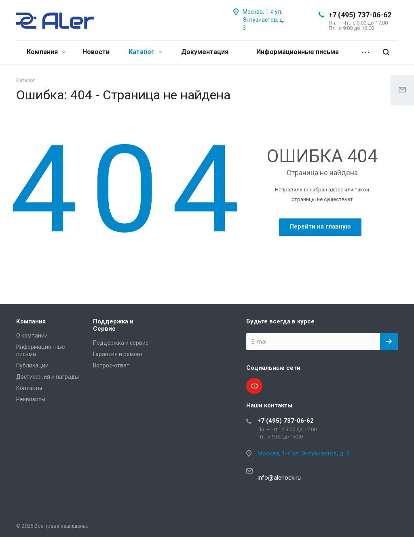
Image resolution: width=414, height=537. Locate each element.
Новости (96, 52)
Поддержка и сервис (120, 343)
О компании (32, 335)
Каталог (145, 52)
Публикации (32, 365)
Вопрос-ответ (111, 365)
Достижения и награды (47, 376)
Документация (204, 52)
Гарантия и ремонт (118, 354)
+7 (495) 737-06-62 (359, 14)
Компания (46, 52)
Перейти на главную (320, 226)
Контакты (29, 388)
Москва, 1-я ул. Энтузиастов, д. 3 (263, 19)
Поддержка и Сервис (113, 325)
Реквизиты (30, 399)
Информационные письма (297, 52)
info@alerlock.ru (279, 477)
